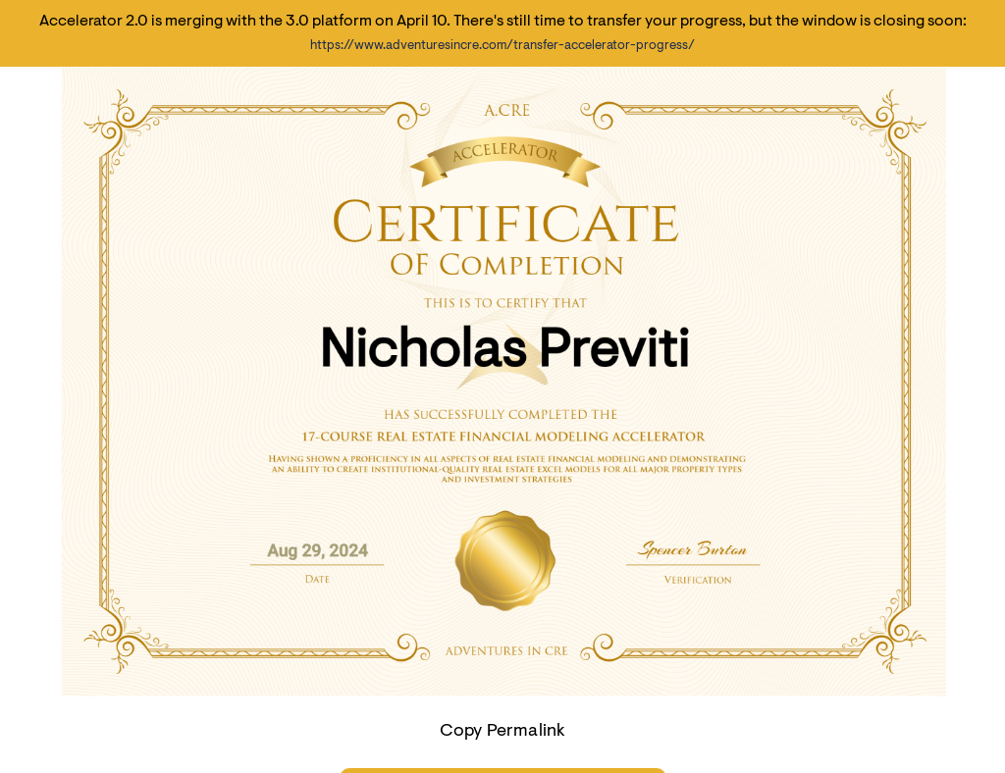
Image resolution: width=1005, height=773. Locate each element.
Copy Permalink (503, 732)
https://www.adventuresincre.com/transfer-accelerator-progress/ (502, 45)
